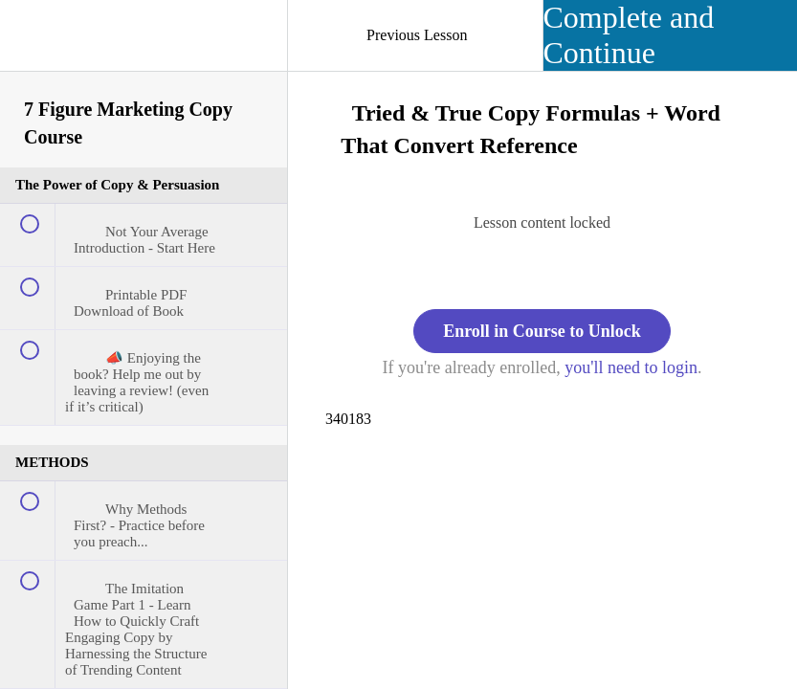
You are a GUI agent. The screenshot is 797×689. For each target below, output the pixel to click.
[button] (33, 33)
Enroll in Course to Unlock (542, 331)
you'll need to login (631, 367)
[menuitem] (143, 43)
